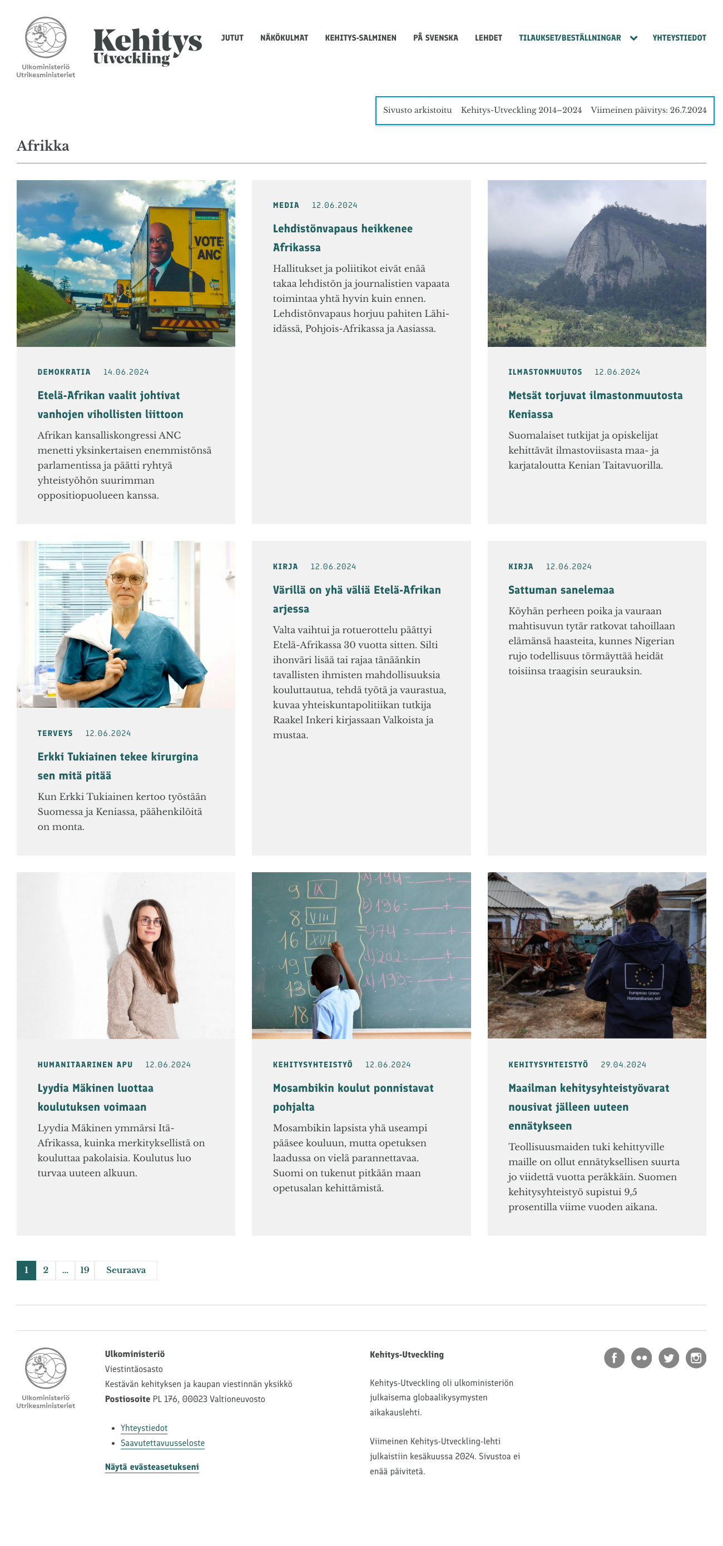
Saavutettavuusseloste (163, 1443)
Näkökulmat (284, 38)
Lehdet (488, 38)
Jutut (232, 38)
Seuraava (126, 1270)
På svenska (435, 38)
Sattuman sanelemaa (561, 590)
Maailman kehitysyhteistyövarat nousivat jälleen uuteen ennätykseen (588, 1107)
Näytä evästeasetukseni (152, 1467)
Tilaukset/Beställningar (570, 38)
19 (85, 1270)
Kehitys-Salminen (361, 38)
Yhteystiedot (679, 38)
